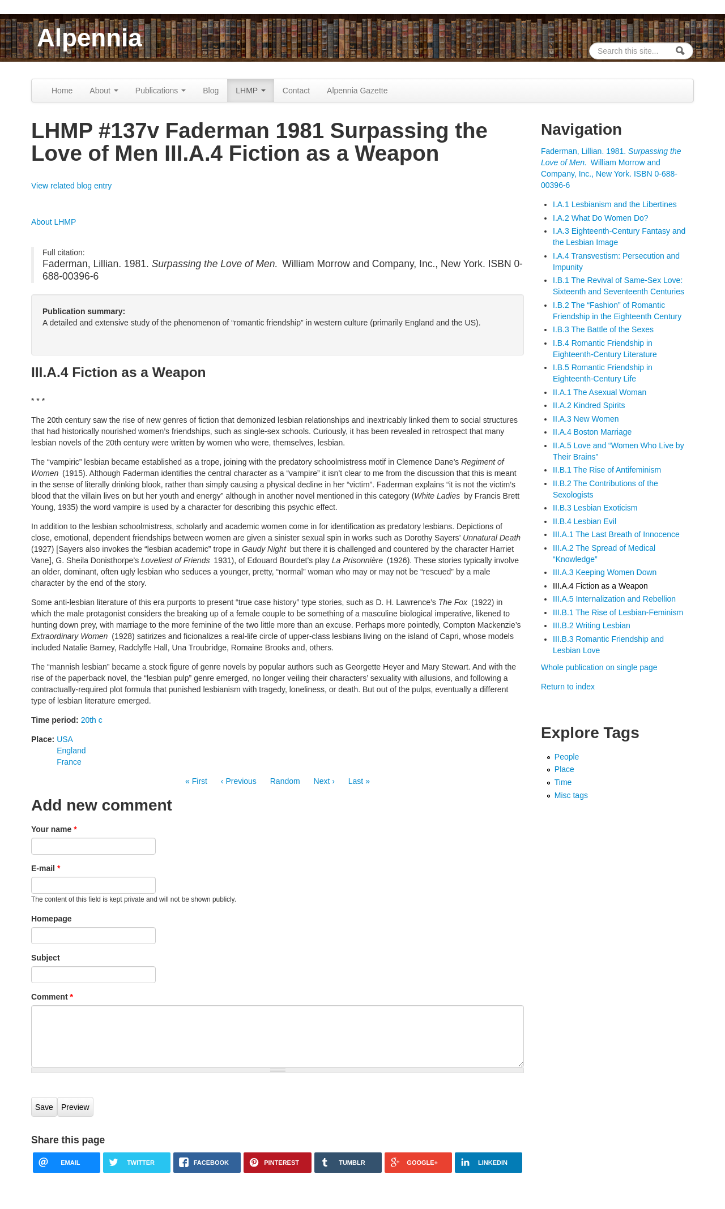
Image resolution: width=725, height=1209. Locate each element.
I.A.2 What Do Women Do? (601, 217)
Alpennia (89, 38)
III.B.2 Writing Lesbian (591, 625)
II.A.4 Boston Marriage (592, 431)
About (103, 90)
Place (564, 769)
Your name (54, 829)
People (567, 756)
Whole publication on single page (599, 667)
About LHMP (53, 221)
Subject (45, 957)
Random (285, 781)
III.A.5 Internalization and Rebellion (614, 598)
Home (62, 90)
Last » (359, 781)
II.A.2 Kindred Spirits (589, 405)
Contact (296, 90)
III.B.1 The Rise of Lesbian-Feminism (618, 612)
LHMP (251, 90)
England (71, 750)
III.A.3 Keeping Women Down (604, 572)
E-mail (45, 868)
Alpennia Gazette (357, 90)
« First (196, 781)
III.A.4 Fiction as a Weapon (600, 585)
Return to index (568, 686)
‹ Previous (239, 781)
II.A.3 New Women (586, 418)
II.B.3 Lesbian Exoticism (595, 507)
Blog (211, 90)
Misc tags (571, 795)
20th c (92, 719)
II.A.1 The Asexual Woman (599, 392)
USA (65, 739)
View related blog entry (71, 185)
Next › (324, 781)
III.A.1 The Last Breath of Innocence (616, 534)
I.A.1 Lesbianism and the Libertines (615, 204)
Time (563, 782)
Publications (160, 90)
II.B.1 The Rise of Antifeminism (607, 469)
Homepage (51, 918)
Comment (52, 996)
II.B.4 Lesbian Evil (584, 521)
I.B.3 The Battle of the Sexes (603, 329)
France (69, 761)
